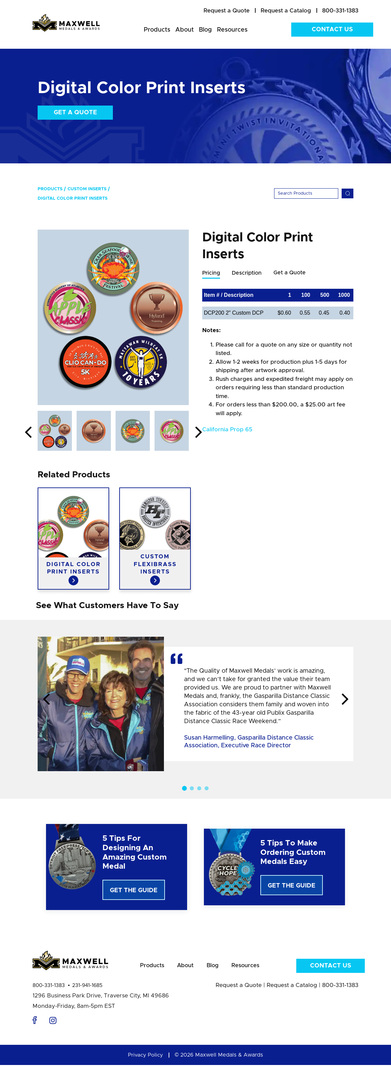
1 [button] (184, 788)
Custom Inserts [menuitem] (87, 189)
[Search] (306, 193)
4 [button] (207, 788)
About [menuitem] (184, 30)
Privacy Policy (145, 1057)
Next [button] (198, 432)
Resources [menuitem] (232, 30)
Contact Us (332, 30)
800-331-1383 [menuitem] (340, 10)
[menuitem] (227, 10)
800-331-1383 (49, 987)
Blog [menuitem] (205, 30)
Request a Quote (239, 987)
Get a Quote (75, 113)
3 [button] (199, 788)
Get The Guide (134, 890)
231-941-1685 (87, 987)
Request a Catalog (292, 987)
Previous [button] (27, 432)
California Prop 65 (227, 430)
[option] (113, 317)
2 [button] (192, 788)
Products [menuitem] (157, 30)
